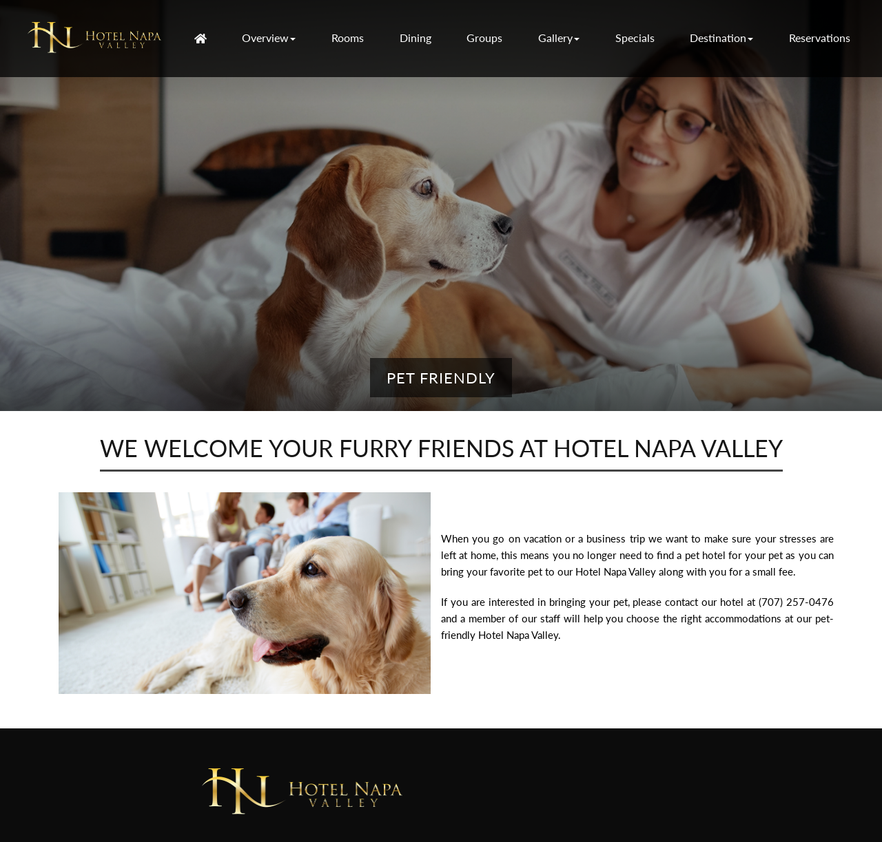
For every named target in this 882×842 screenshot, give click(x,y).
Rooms (347, 37)
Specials (635, 37)
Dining (415, 37)
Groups (484, 37)
